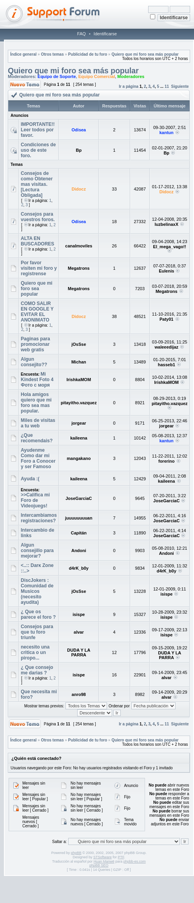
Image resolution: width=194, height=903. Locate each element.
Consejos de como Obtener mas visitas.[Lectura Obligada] (37, 184)
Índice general (23, 54)
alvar (79, 632)
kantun (167, 132)
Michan (78, 362)
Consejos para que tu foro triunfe (37, 632)
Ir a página (128, 86)
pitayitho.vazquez (79, 402)
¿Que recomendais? (37, 437)
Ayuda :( (30, 478)
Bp (79, 150)
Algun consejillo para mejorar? (37, 550)
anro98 (79, 694)
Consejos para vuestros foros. (38, 216)
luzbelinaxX (166, 224)
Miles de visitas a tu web (38, 423)
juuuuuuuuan (78, 518)
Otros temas (52, 54)
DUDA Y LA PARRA (78, 652)
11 (167, 86)
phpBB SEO (99, 865)
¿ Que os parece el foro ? (38, 614)
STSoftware (102, 857)
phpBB (76, 853)
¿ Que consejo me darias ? (37, 670)
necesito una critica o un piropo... (35, 652)
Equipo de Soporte (57, 76)
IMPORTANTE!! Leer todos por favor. (37, 130)
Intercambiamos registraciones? (39, 517)
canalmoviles (78, 245)
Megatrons (79, 268)
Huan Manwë (104, 861)
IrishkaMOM (79, 379)
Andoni (78, 550)
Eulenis (166, 271)
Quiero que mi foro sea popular (37, 288)
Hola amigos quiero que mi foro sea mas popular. (36, 403)
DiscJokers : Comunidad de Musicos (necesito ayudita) (37, 591)
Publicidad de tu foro (87, 54)
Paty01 (166, 319)
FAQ (81, 33)
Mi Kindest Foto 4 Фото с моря (37, 379)
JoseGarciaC (78, 498)
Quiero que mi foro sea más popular (144, 54)
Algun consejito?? (34, 361)
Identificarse (105, 33)
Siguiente (180, 86)
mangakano (79, 458)
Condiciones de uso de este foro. (38, 150)
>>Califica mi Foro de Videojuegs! (35, 500)
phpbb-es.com (134, 861)
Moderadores (130, 76)
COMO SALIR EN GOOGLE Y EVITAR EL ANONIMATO (37, 312)
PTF (121, 857)
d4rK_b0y (79, 568)
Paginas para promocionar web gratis (35, 344)
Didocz (79, 189)
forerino (166, 461)
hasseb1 (166, 364)
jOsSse (78, 344)
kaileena (78, 438)
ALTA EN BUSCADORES (37, 241)
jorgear (78, 423)
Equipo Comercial (96, 76)
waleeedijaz (166, 347)
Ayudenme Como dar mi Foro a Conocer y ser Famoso (38, 458)
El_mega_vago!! (169, 246)
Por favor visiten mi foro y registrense (39, 268)
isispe (166, 594)
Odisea (79, 129)
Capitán (79, 533)
